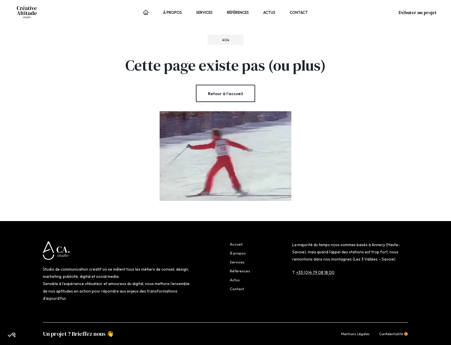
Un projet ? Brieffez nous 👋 (78, 334)
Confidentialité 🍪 (393, 334)
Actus (269, 12)
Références (238, 12)
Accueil (146, 13)
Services (204, 12)
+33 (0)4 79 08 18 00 (315, 272)
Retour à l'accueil (225, 93)
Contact (299, 12)
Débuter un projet (418, 12)
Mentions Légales (355, 334)
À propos (172, 12)
